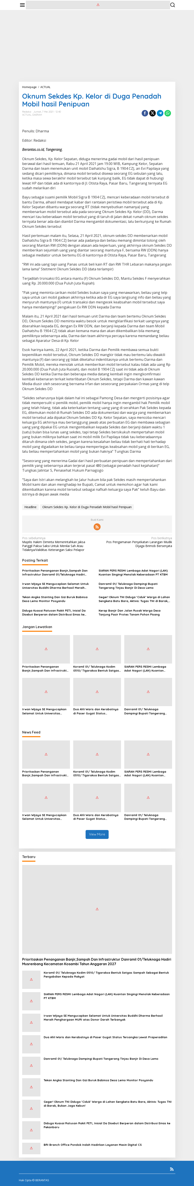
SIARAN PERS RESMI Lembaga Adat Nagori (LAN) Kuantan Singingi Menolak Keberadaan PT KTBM (133, 572)
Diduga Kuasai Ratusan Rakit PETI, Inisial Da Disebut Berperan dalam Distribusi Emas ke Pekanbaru (54, 612)
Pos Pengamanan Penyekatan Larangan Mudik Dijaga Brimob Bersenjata (136, 542)
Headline (30, 507)
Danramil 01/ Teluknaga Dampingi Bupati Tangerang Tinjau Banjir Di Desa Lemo (128, 585)
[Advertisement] (97, 45)
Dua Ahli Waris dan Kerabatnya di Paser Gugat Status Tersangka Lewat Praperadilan (95, 711)
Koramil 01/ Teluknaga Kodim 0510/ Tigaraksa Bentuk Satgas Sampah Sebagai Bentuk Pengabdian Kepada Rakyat (96, 668)
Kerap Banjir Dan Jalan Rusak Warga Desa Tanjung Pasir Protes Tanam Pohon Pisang (130, 612)
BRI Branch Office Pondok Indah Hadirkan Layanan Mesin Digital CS (93, 1144)
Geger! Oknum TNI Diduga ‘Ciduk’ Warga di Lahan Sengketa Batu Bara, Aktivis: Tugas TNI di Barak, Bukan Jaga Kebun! (134, 599)
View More (97, 834)
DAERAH (37, 114)
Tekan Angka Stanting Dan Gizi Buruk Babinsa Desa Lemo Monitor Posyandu (55, 599)
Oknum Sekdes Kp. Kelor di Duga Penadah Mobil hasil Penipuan (87, 507)
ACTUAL (26, 114)
